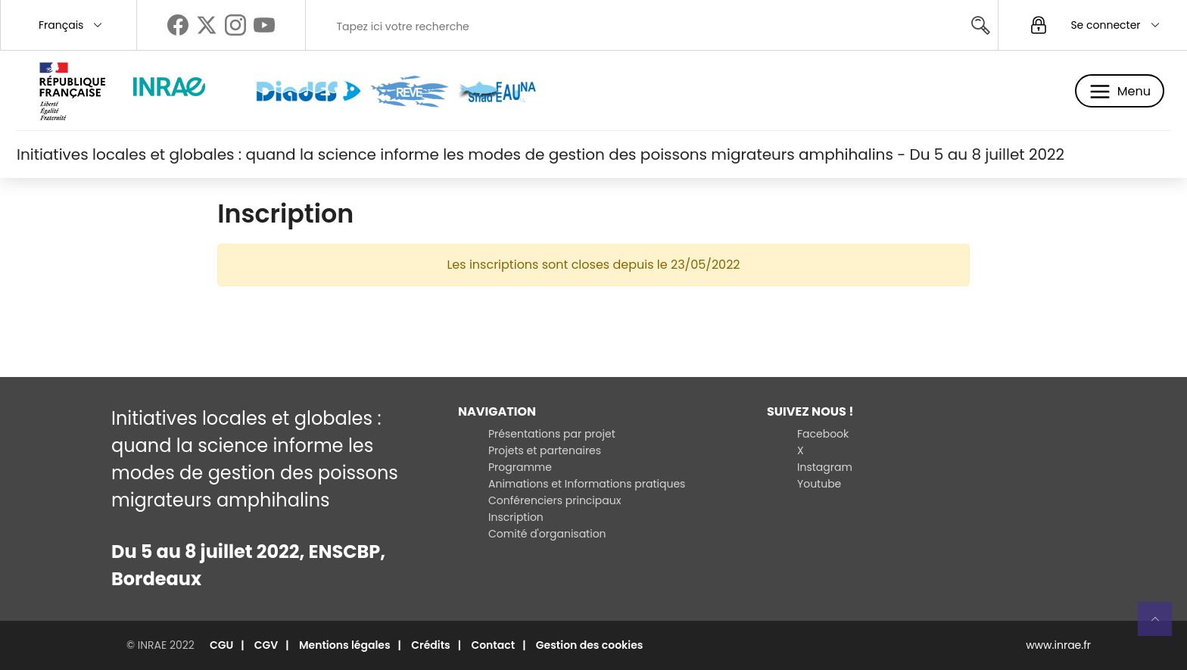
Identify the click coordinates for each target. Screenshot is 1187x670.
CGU (221, 645)
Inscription (516, 517)
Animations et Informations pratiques (586, 483)
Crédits (430, 645)
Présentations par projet (551, 433)
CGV (266, 645)
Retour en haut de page (1161, 618)
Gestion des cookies (589, 645)
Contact (493, 645)
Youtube (819, 483)
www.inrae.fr (1058, 645)
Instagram (824, 467)
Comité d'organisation (547, 533)
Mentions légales (345, 645)
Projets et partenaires (544, 450)
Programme (520, 467)
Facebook (823, 433)
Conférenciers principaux (554, 500)
